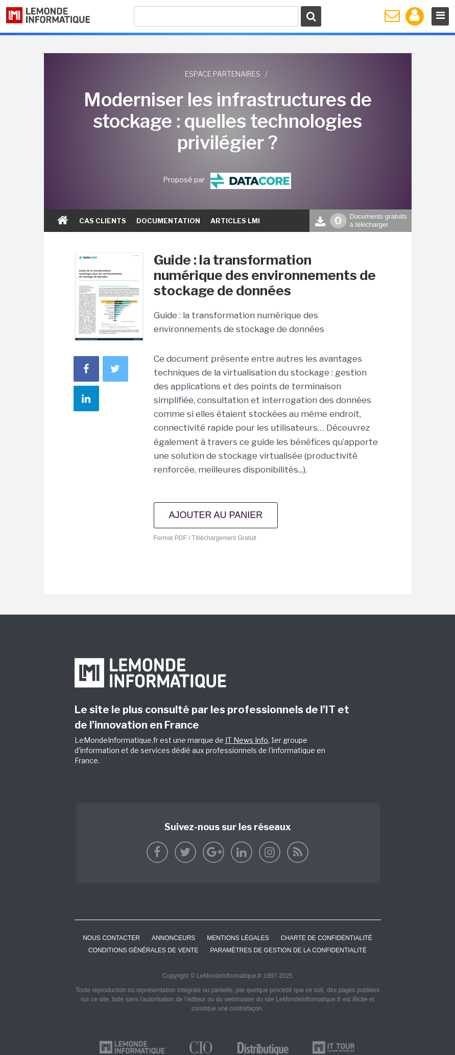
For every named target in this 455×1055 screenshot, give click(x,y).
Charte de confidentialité (326, 938)
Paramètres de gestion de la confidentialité (288, 950)
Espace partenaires (222, 73)
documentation (168, 221)
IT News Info (246, 740)
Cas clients (102, 221)
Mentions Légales (238, 938)
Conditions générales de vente (143, 950)
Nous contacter (111, 938)
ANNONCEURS (173, 938)
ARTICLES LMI (235, 221)
